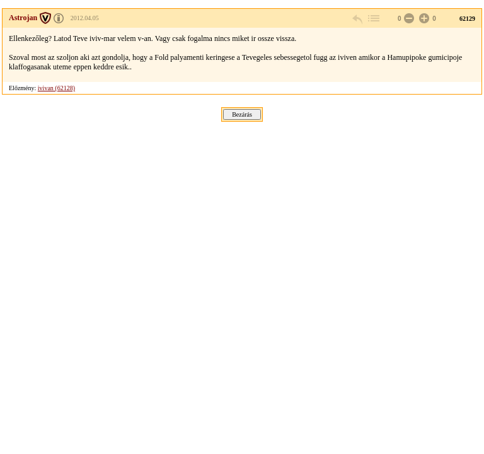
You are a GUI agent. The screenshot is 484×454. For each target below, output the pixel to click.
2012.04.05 (85, 18)
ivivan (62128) (56, 87)
